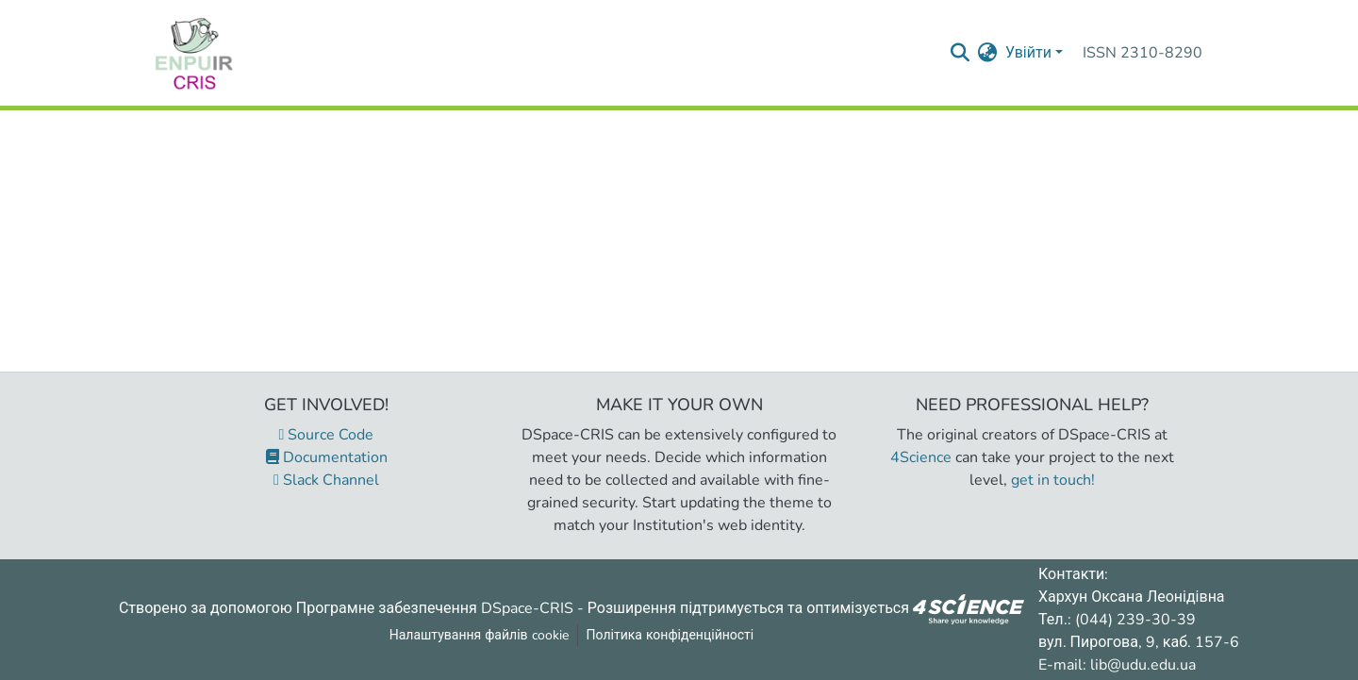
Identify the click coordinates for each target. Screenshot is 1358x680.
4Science (921, 457)
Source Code (326, 434)
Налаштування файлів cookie (479, 635)
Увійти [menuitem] (1028, 52)
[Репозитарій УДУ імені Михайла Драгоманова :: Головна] (194, 52)
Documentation (327, 457)
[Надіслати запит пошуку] (960, 52)
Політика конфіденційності (670, 635)
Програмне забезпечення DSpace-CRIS (434, 607)
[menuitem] (988, 52)
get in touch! (1053, 480)
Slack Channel (326, 480)
